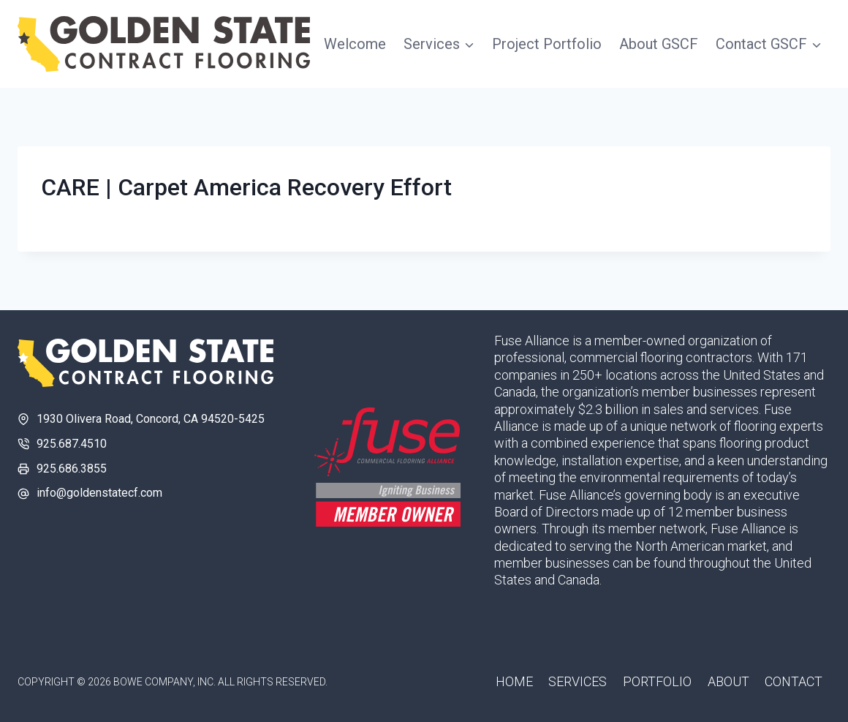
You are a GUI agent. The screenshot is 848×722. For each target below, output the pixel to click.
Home (514, 681)
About (728, 681)
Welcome (355, 44)
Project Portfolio (547, 44)
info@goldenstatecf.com (99, 493)
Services (577, 681)
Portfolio (657, 681)
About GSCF (658, 44)
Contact (793, 681)
